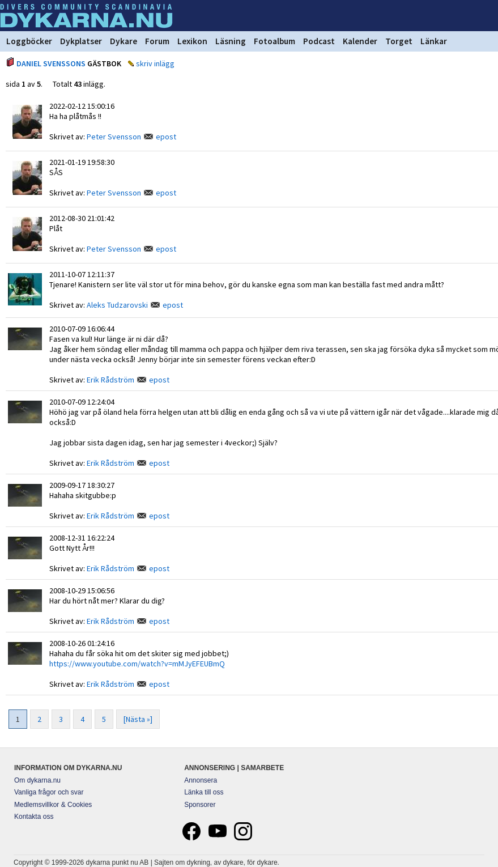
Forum (157, 41)
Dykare (123, 41)
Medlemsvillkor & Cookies (53, 805)
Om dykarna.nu (37, 780)
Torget (398, 41)
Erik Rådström (110, 380)
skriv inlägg (155, 63)
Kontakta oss (33, 817)
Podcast (319, 41)
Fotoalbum (274, 41)
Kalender (360, 41)
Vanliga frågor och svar (49, 792)
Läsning (230, 41)
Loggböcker (29, 41)
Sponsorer (199, 805)
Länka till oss (203, 792)
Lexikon (192, 41)
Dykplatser (81, 41)
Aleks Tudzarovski (117, 305)
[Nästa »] (138, 719)
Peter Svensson (114, 136)
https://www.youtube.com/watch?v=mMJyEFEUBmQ (137, 663)
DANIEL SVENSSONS (51, 63)
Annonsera (200, 780)
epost (166, 136)
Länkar (433, 41)
